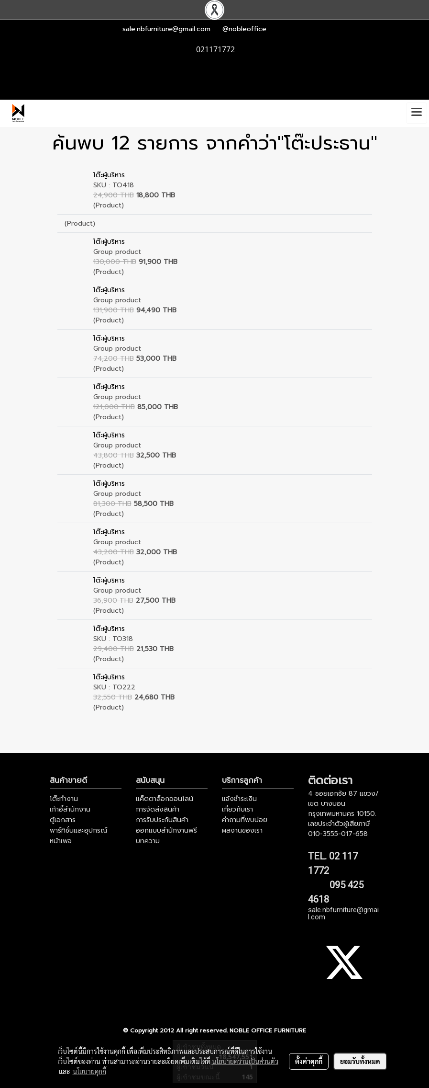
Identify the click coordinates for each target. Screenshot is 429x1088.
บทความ (148, 841)
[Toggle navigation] (416, 113)
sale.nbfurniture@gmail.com (166, 29)
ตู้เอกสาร (63, 820)
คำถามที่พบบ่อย (244, 820)
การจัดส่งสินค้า (157, 809)
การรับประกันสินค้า (162, 820)
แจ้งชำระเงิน (239, 799)
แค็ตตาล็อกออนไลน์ (164, 799)
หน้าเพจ (61, 841)
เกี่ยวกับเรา (237, 809)
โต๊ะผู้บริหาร (109, 175)
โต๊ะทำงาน (64, 799)
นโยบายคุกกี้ (89, 1071)
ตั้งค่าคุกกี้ (308, 1061)
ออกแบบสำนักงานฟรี (166, 830)
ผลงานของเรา (242, 830)
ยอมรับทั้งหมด (360, 1061)
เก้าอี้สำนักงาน (70, 809)
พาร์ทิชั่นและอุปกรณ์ (78, 830)
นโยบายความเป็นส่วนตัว (245, 1061)
